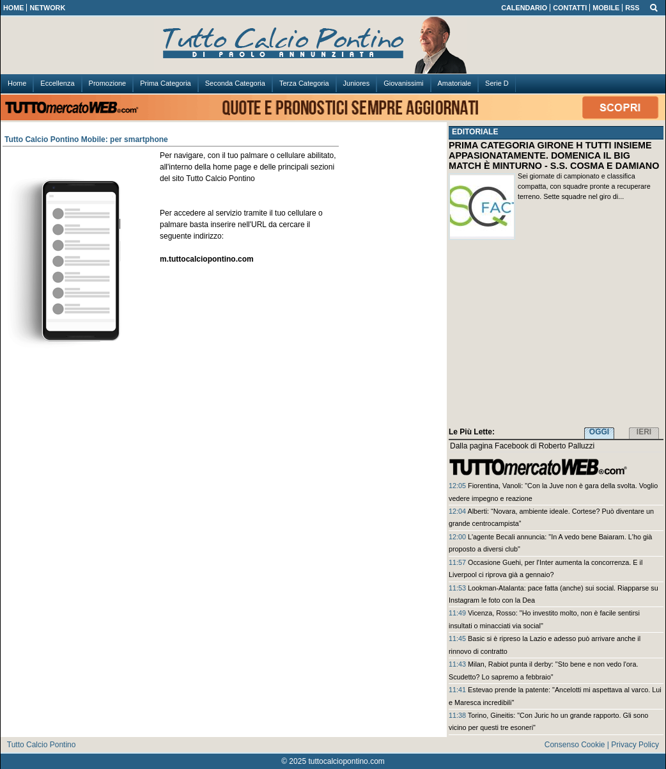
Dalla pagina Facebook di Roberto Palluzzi (522, 445)
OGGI (599, 431)
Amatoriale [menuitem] (455, 83)
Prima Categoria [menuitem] (165, 83)
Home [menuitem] (17, 83)
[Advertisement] (556, 335)
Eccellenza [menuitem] (57, 83)
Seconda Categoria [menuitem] (235, 83)
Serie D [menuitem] (497, 83)
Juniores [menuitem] (356, 83)
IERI (644, 431)
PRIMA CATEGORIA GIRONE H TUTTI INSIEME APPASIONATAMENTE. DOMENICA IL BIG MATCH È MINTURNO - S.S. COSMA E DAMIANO (554, 155)
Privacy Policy (635, 744)
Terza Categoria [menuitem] (304, 83)
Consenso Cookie (575, 744)
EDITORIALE (475, 131)
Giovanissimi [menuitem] (403, 83)
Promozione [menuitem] (108, 83)
